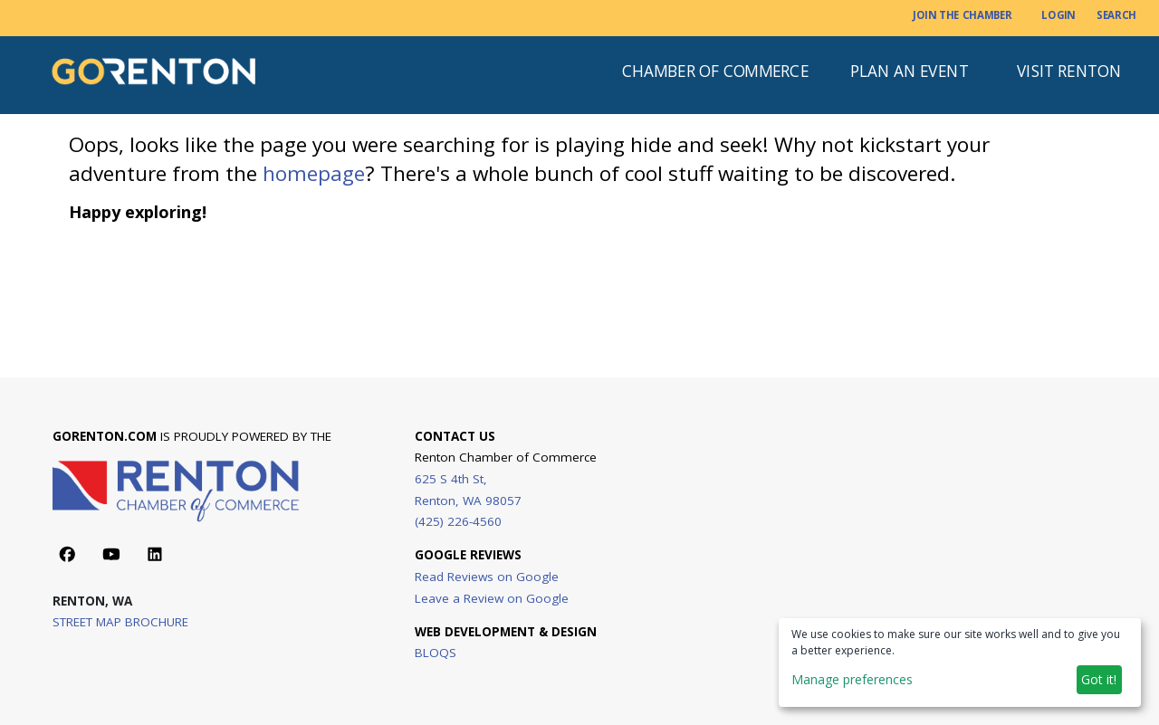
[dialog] (960, 662)
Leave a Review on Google (492, 597)
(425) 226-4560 (458, 521)
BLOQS (435, 652)
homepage (314, 173)
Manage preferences (852, 679)
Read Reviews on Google (487, 576)
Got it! (1098, 679)
